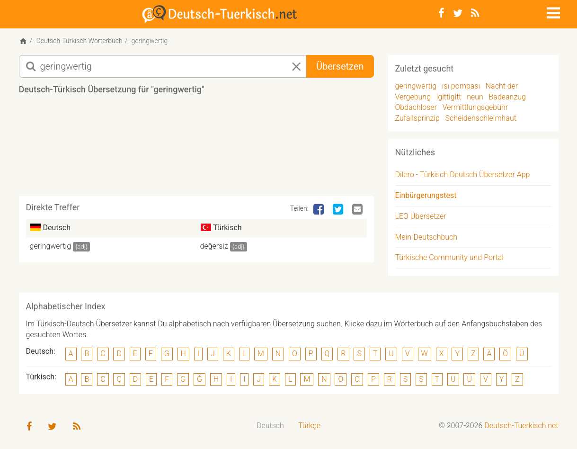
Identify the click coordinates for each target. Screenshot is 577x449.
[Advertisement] (196, 167)
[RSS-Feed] (475, 13)
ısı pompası (461, 85)
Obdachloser (416, 107)
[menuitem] (270, 426)
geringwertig (50, 246)
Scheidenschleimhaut (480, 118)
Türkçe (309, 425)
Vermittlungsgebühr (475, 107)
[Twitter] (458, 13)
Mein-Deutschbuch (426, 237)
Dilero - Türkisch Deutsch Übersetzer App (462, 174)
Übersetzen (340, 66)
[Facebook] (441, 13)
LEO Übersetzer (420, 216)
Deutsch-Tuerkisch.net (521, 425)
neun (475, 96)
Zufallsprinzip (417, 118)
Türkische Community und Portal (449, 257)
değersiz (214, 246)
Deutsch (270, 425)
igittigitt (449, 96)
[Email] (358, 209)
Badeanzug (507, 96)
